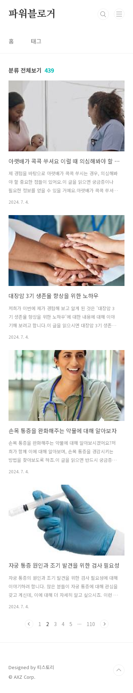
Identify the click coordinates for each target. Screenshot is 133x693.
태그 (36, 41)
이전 (29, 624)
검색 (103, 14)
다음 (104, 624)
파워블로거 (32, 14)
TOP (118, 670)
